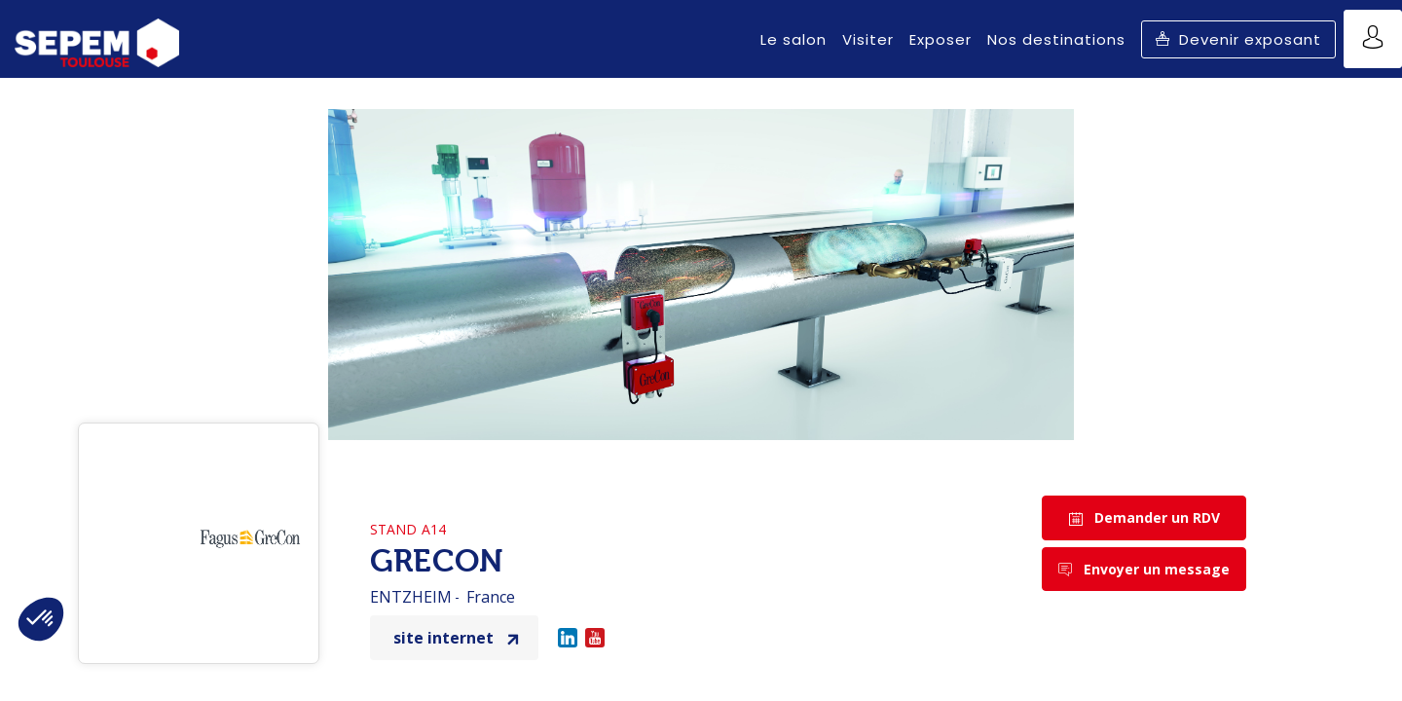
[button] (1238, 39)
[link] (793, 39)
